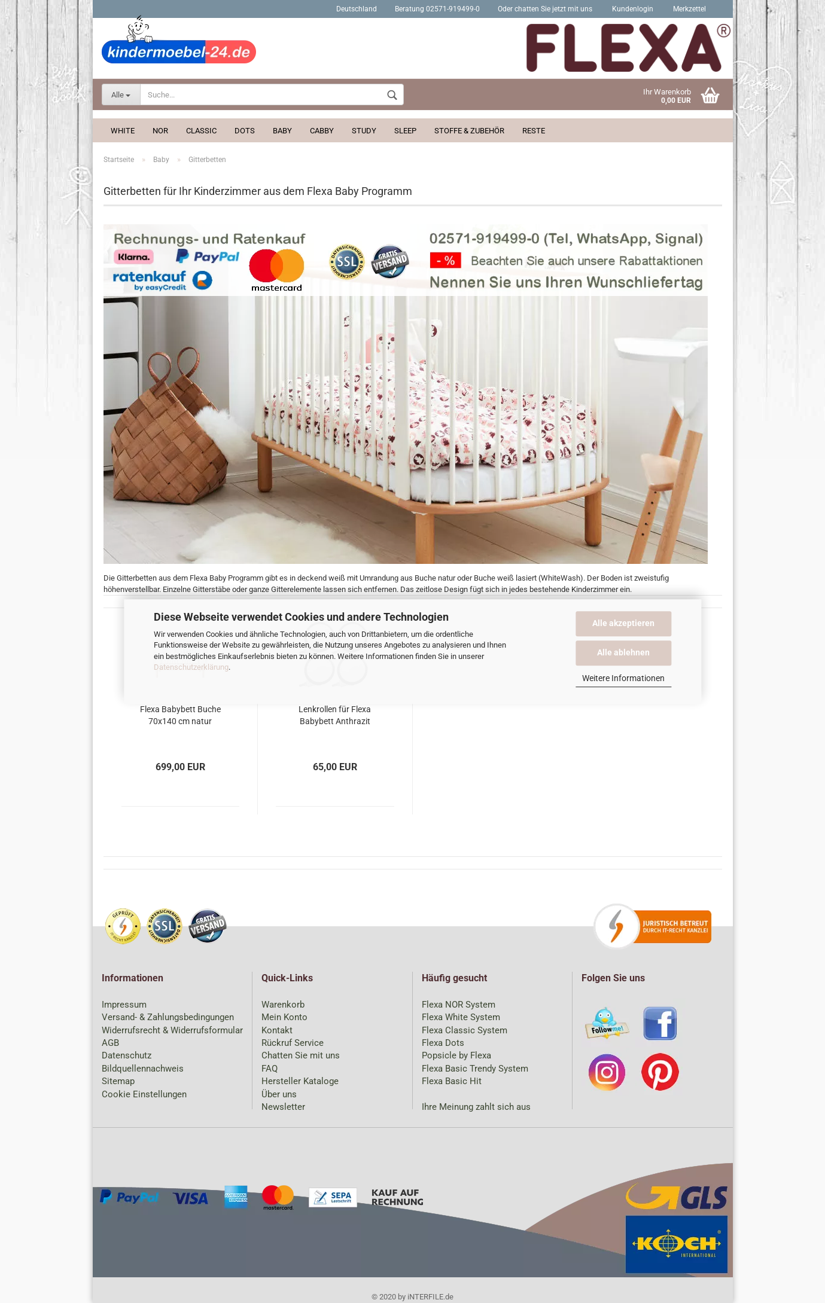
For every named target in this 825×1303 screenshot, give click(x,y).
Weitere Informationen (623, 678)
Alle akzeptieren (623, 623)
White (123, 130)
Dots (245, 130)
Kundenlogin (631, 9)
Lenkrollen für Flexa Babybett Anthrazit (335, 715)
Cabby (322, 130)
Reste (533, 130)
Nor (160, 130)
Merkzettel (688, 9)
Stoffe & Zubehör (469, 130)
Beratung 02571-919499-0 (437, 9)
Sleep (405, 130)
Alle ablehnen (623, 652)
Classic (201, 130)
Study (364, 130)
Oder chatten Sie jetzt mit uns (545, 9)
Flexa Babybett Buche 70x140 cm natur (180, 715)
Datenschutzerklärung (191, 667)
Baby (282, 130)
